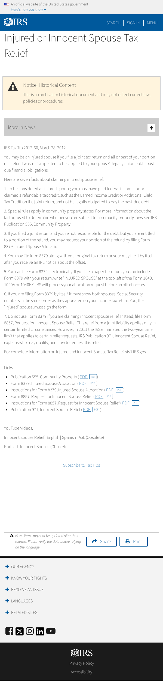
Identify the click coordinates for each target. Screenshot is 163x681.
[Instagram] (30, 631)
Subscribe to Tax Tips (81, 465)
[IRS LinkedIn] (40, 633)
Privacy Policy (81, 663)
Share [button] (105, 541)
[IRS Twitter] (20, 633)
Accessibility (81, 672)
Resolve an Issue (27, 590)
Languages (22, 601)
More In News (81, 128)
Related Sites (24, 613)
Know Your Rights (29, 578)
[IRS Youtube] (51, 631)
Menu (152, 23)
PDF (88, 377)
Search (113, 23)
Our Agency (22, 567)
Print (137, 541)
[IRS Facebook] (9, 631)
